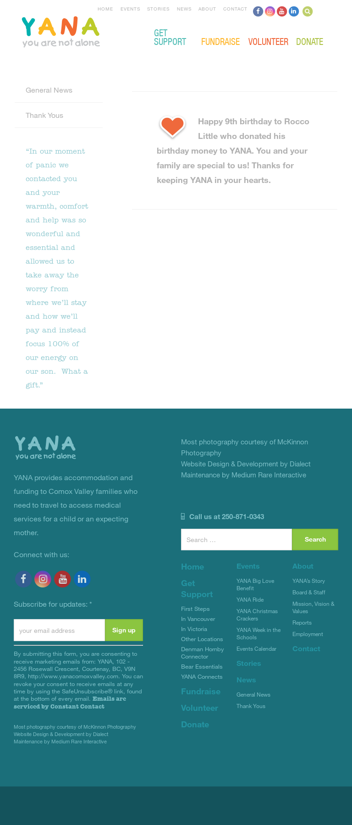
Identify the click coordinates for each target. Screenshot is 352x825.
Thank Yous (44, 115)
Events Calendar (256, 648)
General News (49, 89)
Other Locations (202, 638)
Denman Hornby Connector (202, 652)
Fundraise (220, 41)
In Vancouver (198, 618)
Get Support (170, 36)
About (207, 8)
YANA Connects (202, 676)
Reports (302, 622)
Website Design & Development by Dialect (61, 734)
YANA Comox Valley (92, 30)
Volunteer (268, 41)
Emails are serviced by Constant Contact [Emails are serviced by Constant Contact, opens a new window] (70, 702)
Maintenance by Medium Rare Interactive (60, 741)
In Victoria (194, 628)
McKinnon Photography (109, 727)
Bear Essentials (202, 666)
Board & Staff (308, 592)
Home (105, 8)
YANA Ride (250, 599)
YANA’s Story (308, 580)
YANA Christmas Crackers (257, 614)
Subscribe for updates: (53, 603)
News (184, 8)
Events (130, 8)
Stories (158, 8)
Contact (235, 8)
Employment (307, 633)
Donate (309, 41)
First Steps (195, 608)
